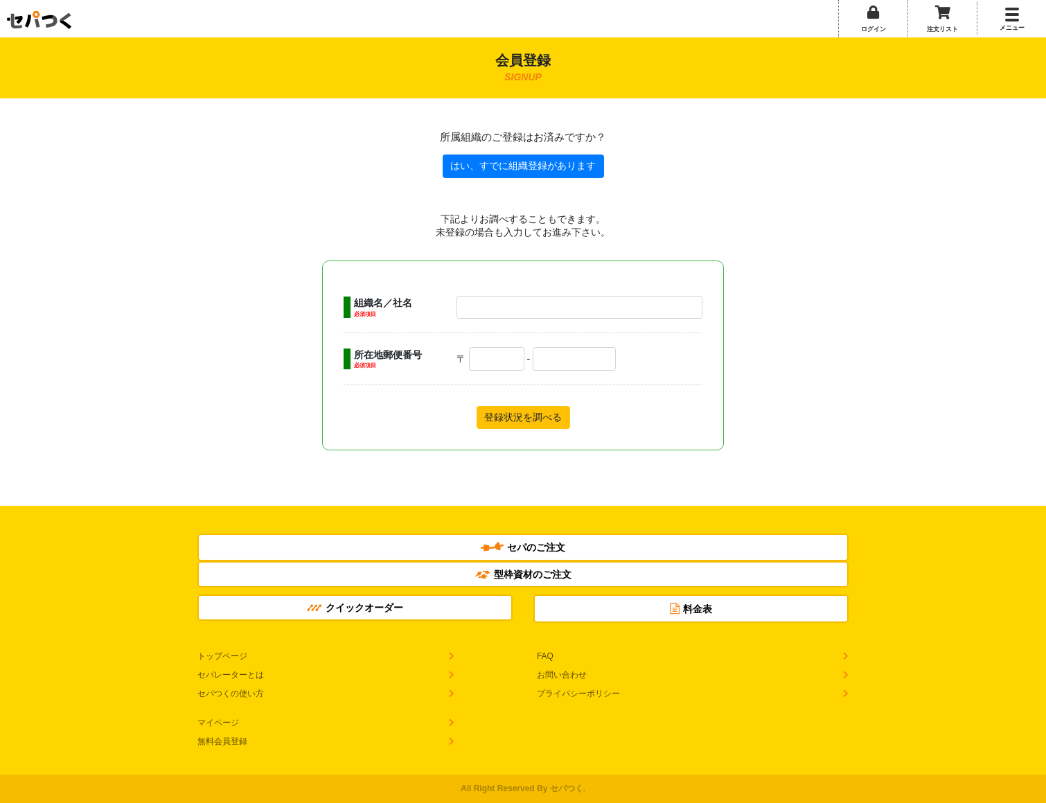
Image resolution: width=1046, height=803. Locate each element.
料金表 (691, 609)
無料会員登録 (222, 741)
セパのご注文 (523, 547)
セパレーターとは (230, 675)
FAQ (545, 656)
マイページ (218, 722)
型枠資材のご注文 (523, 574)
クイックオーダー (355, 607)
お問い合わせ (562, 675)
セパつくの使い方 (230, 693)
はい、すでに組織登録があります (523, 165)
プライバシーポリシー (578, 693)
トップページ (222, 656)
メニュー (1012, 27)
